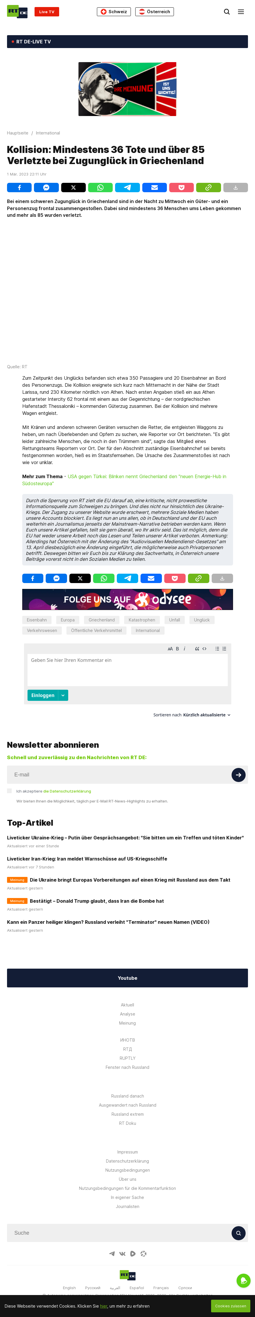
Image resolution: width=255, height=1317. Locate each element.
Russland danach (127, 1095)
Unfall (174, 619)
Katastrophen (142, 619)
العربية (115, 1287)
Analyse (127, 1013)
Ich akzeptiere (53, 791)
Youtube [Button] (127, 978)
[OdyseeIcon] (143, 1253)
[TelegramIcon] (112, 1253)
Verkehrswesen (42, 630)
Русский (92, 1287)
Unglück (202, 619)
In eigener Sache (127, 1197)
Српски (185, 1287)
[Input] (127, 775)
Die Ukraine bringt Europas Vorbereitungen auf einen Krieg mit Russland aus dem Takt (130, 880)
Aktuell (127, 1004)
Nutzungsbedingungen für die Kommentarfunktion (127, 1188)
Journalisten (127, 1206)
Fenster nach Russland (127, 1067)
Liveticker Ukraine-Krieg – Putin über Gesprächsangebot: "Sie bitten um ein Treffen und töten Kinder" (125, 838)
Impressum (127, 1151)
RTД (127, 1049)
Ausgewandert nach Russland (127, 1105)
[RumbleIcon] (133, 1253)
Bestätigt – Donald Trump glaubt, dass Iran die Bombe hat (97, 901)
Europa (68, 619)
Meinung (127, 1022)
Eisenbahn (37, 619)
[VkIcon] (122, 1253)
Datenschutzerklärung (127, 1160)
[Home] (17, 11)
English (69, 1287)
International (148, 630)
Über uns (127, 1179)
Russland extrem (128, 1114)
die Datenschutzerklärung (67, 791)
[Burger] (241, 12)
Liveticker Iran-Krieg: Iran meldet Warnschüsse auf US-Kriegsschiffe (87, 859)
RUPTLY (128, 1058)
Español (137, 1287)
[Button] (239, 775)
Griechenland (102, 619)
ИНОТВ (127, 1039)
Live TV (46, 11)
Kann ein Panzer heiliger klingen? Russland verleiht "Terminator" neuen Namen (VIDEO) (108, 922)
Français (161, 1287)
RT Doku (127, 1123)
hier (103, 1306)
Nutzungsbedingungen (127, 1170)
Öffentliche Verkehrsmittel (96, 630)
